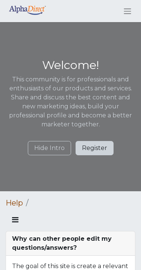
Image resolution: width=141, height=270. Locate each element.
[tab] (70, 243)
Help (14, 202)
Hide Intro (49, 148)
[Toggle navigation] (127, 11)
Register (94, 148)
